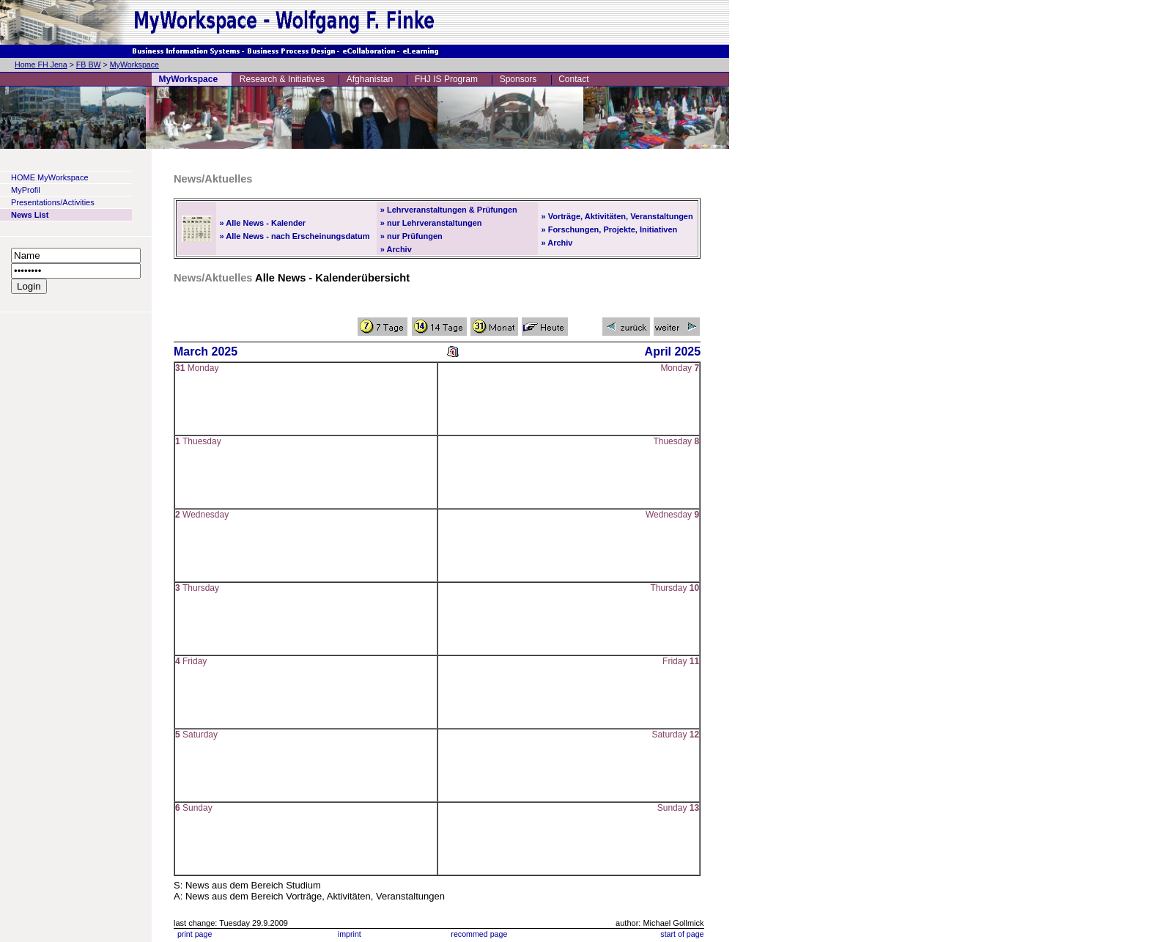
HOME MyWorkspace (50, 177)
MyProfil (25, 189)
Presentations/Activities (53, 202)
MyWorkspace (134, 64)
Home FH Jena (41, 64)
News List (29, 214)
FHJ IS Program (446, 79)
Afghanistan (370, 79)
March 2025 (205, 351)
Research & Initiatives (282, 79)
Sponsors (518, 79)
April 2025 (673, 351)
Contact (573, 79)
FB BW (88, 64)
